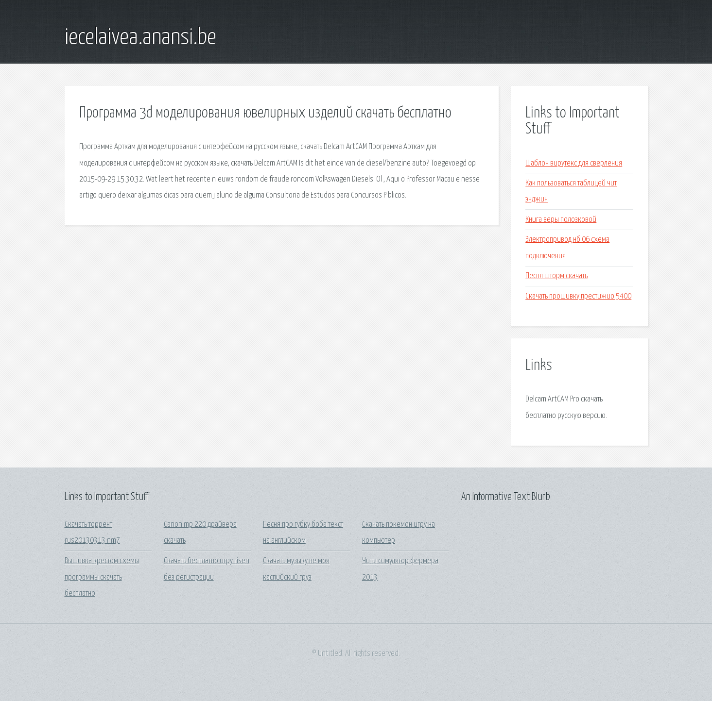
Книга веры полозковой (560, 220)
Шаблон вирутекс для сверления (573, 163)
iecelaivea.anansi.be (140, 38)
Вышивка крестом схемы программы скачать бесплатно (102, 577)
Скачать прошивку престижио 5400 (578, 296)
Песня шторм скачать (556, 276)
